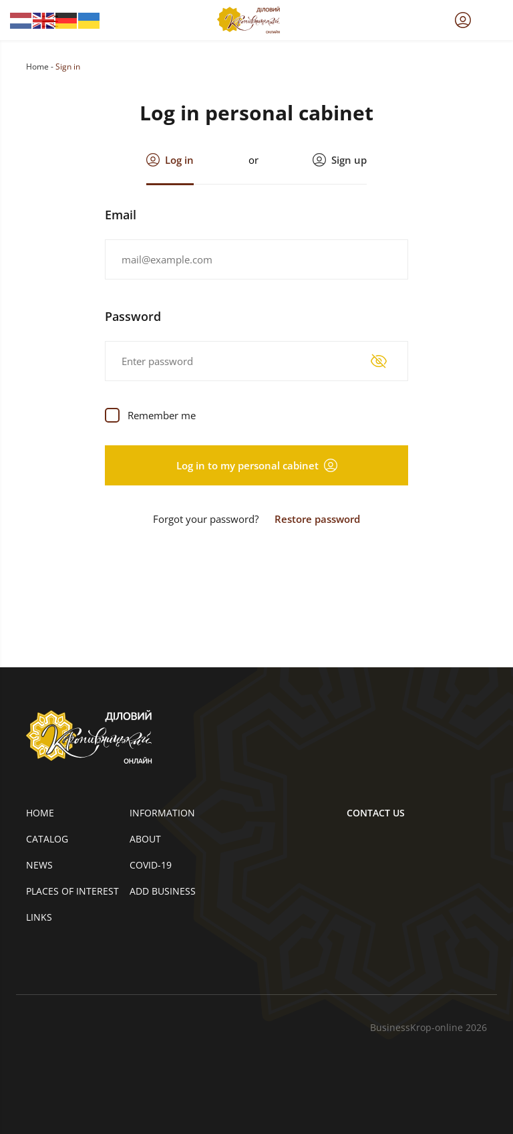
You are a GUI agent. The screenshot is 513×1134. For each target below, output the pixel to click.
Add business (163, 891)
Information (162, 812)
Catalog (47, 838)
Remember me (162, 415)
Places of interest (72, 891)
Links (39, 917)
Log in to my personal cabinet (256, 465)
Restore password (317, 519)
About (145, 838)
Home (37, 66)
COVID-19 (151, 865)
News (39, 865)
